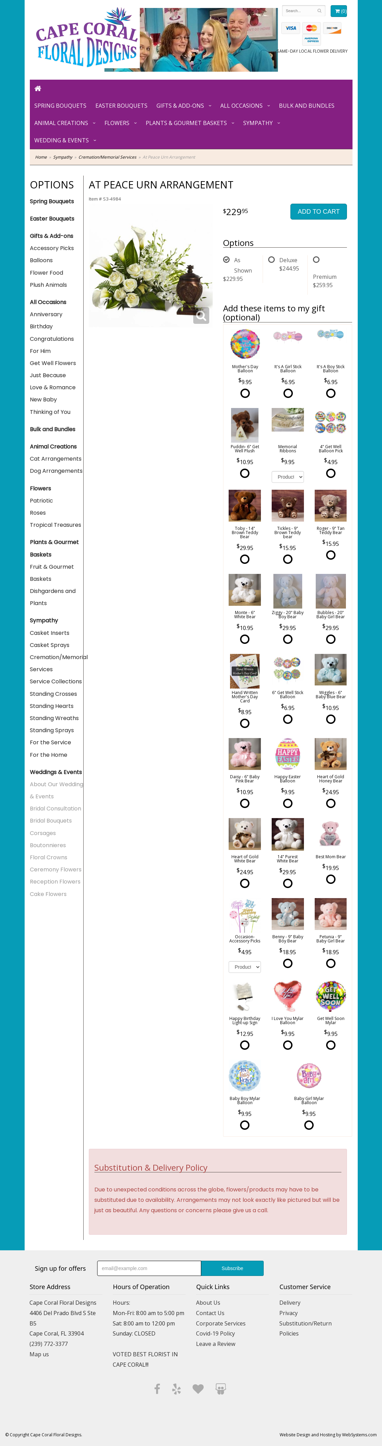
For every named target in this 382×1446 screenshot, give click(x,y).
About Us (208, 1302)
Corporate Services (221, 1323)
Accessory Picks (52, 248)
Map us (39, 1354)
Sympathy (258, 123)
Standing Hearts (52, 706)
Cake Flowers (48, 894)
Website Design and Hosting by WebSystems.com (328, 1435)
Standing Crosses (53, 694)
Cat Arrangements (56, 459)
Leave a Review (215, 1344)
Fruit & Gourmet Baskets (52, 573)
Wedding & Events (61, 140)
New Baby (43, 399)
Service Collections (56, 681)
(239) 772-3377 (48, 1344)
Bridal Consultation (55, 809)
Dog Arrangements (56, 471)
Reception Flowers (55, 882)
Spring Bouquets (60, 105)
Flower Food (46, 273)
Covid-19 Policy (215, 1333)
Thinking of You (50, 412)
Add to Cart (319, 211)
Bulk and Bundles (306, 105)
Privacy (288, 1313)
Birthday (41, 326)
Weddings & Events (56, 772)
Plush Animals (48, 285)
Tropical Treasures (55, 525)
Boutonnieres (48, 845)
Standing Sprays (52, 730)
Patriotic (41, 501)
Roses (38, 513)
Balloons (41, 260)
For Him (40, 351)
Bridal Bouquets (51, 821)
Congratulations (52, 339)
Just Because (48, 375)
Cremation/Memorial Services (107, 157)
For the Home (48, 755)
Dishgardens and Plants (53, 597)
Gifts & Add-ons (180, 105)
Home (41, 157)
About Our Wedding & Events (56, 790)
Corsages (43, 833)
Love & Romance (53, 387)
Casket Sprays (49, 645)
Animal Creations (61, 123)
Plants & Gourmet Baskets (186, 123)
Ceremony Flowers (56, 869)
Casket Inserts (49, 633)
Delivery (289, 1302)
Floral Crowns (48, 857)
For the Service (50, 742)
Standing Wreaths (54, 718)
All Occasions (241, 105)
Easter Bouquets (121, 105)
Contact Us (210, 1313)
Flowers (116, 123)
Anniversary (46, 314)
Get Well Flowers (53, 363)
